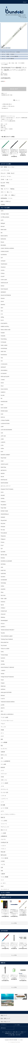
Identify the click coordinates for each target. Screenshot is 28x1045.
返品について (4, 93)
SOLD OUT (14, 89)
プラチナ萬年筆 (14, 56)
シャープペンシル (11, 52)
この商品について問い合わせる (7, 106)
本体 (8, 54)
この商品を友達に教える (6, 104)
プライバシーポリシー (19, 1033)
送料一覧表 (3, 894)
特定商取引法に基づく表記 (6, 95)
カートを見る (17, 1024)
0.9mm (18, 52)
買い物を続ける (4, 108)
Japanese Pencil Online (15, 1042)
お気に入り (16, 100)
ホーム (3, 52)
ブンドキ (9, 1042)
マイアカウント (3, 1024)
